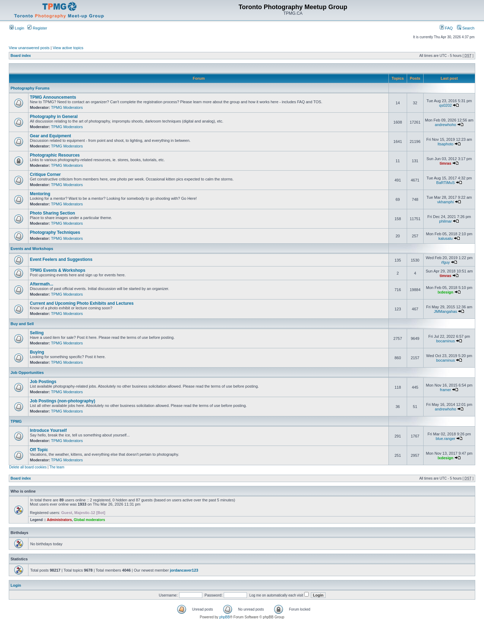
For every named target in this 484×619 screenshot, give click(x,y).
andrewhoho (445, 125)
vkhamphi (445, 202)
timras (445, 163)
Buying (37, 352)
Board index (21, 56)
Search (466, 28)
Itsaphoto (445, 144)
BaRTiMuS (445, 182)
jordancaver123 (184, 570)
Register (37, 28)
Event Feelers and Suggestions (61, 259)
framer (445, 390)
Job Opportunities (27, 372)
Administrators (59, 520)
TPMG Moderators (67, 107)
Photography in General (54, 116)
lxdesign (445, 292)
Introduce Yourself (48, 430)
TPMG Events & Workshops (57, 270)
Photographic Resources (55, 155)
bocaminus (445, 341)
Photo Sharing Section (52, 213)
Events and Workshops (32, 248)
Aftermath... (41, 284)
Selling (37, 332)
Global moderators (89, 520)
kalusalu (445, 238)
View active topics (68, 48)
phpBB (224, 617)
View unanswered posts (29, 48)
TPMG (16, 421)
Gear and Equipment (50, 135)
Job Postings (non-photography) (62, 401)
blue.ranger (446, 438)
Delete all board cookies (28, 467)
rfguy (445, 262)
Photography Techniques (55, 232)
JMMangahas (445, 311)
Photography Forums (30, 88)
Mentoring (40, 193)
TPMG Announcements (53, 97)
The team (57, 467)
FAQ (446, 28)
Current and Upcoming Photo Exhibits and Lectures (81, 303)
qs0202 (445, 105)
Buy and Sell (22, 324)
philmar (445, 221)
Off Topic (39, 449)
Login (16, 28)
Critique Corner (45, 174)
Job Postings (43, 381)
